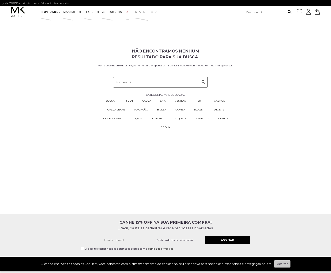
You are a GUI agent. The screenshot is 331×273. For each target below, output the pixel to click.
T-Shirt (200, 100)
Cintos (223, 118)
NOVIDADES (50, 11)
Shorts (218, 109)
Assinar (227, 240)
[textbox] (269, 12)
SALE (128, 11)
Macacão (141, 109)
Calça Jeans (116, 109)
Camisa (180, 109)
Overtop (159, 118)
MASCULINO (72, 11)
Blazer (199, 109)
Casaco (219, 100)
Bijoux (165, 127)
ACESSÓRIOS (112, 11)
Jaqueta (180, 118)
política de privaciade (161, 248)
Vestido (180, 100)
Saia (163, 100)
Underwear (112, 118)
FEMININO (91, 11)
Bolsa (161, 109)
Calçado (136, 118)
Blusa (110, 100)
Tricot (128, 100)
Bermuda (202, 118)
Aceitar (282, 264)
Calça (146, 100)
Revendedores (147, 11)
